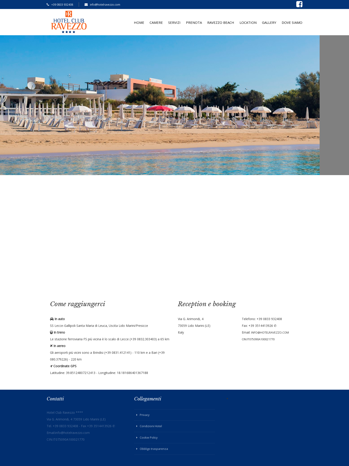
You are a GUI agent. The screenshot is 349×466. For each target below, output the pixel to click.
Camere (156, 22)
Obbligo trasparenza (154, 449)
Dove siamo (292, 22)
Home (139, 22)
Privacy (145, 415)
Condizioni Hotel (151, 426)
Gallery (269, 22)
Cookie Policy (149, 437)
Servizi (174, 22)
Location (248, 22)
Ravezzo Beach (220, 22)
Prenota (194, 22)
